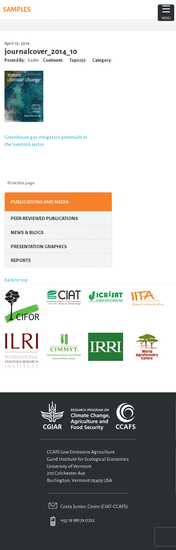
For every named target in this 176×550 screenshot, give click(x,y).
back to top (15, 279)
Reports (21, 260)
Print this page (21, 183)
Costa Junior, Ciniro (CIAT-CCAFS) (94, 506)
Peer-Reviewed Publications (44, 218)
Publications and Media (40, 201)
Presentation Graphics (39, 246)
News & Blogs (27, 232)
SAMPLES (17, 9)
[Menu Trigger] (166, 12)
